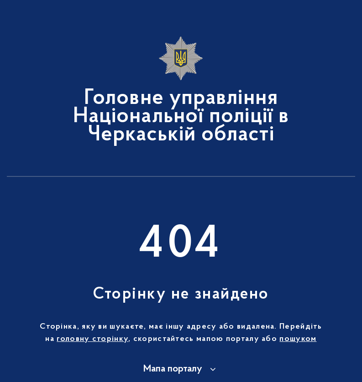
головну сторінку (92, 339)
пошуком (297, 339)
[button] (181, 369)
